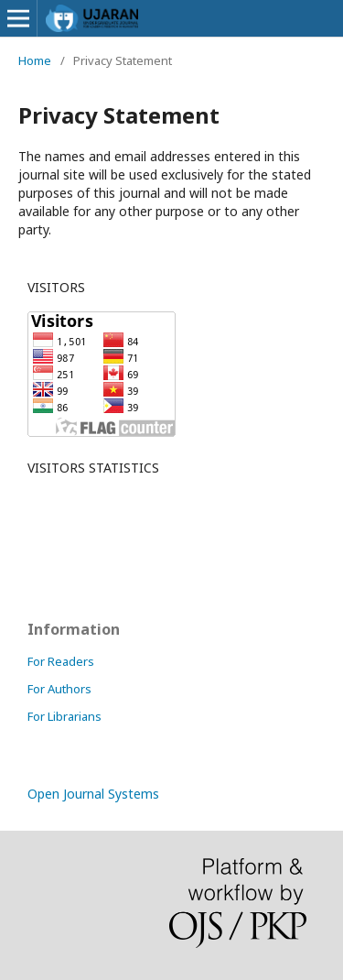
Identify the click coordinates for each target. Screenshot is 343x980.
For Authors (59, 689)
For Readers (60, 661)
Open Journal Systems (93, 793)
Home (34, 60)
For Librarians (64, 716)
